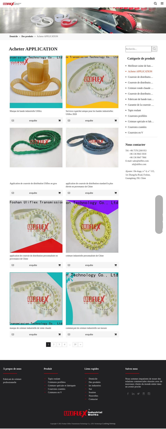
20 (75, 344)
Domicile (93, 379)
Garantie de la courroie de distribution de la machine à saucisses (142, 104)
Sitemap (112, 424)
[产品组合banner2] (83, 21)
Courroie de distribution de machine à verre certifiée (142, 76)
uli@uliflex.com (139, 164)
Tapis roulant (134, 110)
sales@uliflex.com (141, 160)
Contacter (93, 399)
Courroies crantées (137, 126)
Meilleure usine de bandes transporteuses (142, 65)
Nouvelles (93, 396)
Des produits (94, 382)
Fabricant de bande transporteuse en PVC (142, 98)
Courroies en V (135, 132)
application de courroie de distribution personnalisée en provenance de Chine (34, 257)
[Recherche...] (139, 49)
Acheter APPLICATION (140, 71)
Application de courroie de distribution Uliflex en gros (33, 183)
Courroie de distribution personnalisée (142, 82)
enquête (23, 121)
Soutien (92, 392)
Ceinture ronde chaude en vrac (142, 87)
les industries (95, 385)
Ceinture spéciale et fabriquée (142, 121)
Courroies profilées (137, 115)
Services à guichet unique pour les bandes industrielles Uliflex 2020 (89, 113)
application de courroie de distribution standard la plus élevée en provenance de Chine (89, 185)
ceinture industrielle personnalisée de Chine (85, 256)
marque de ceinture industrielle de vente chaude (30, 328)
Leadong (105, 424)
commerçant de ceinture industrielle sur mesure (86, 328)
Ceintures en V (55, 392)
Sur (90, 389)
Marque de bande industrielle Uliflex (26, 111)
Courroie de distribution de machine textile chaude (142, 93)
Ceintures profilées (57, 382)
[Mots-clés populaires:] (154, 49)
